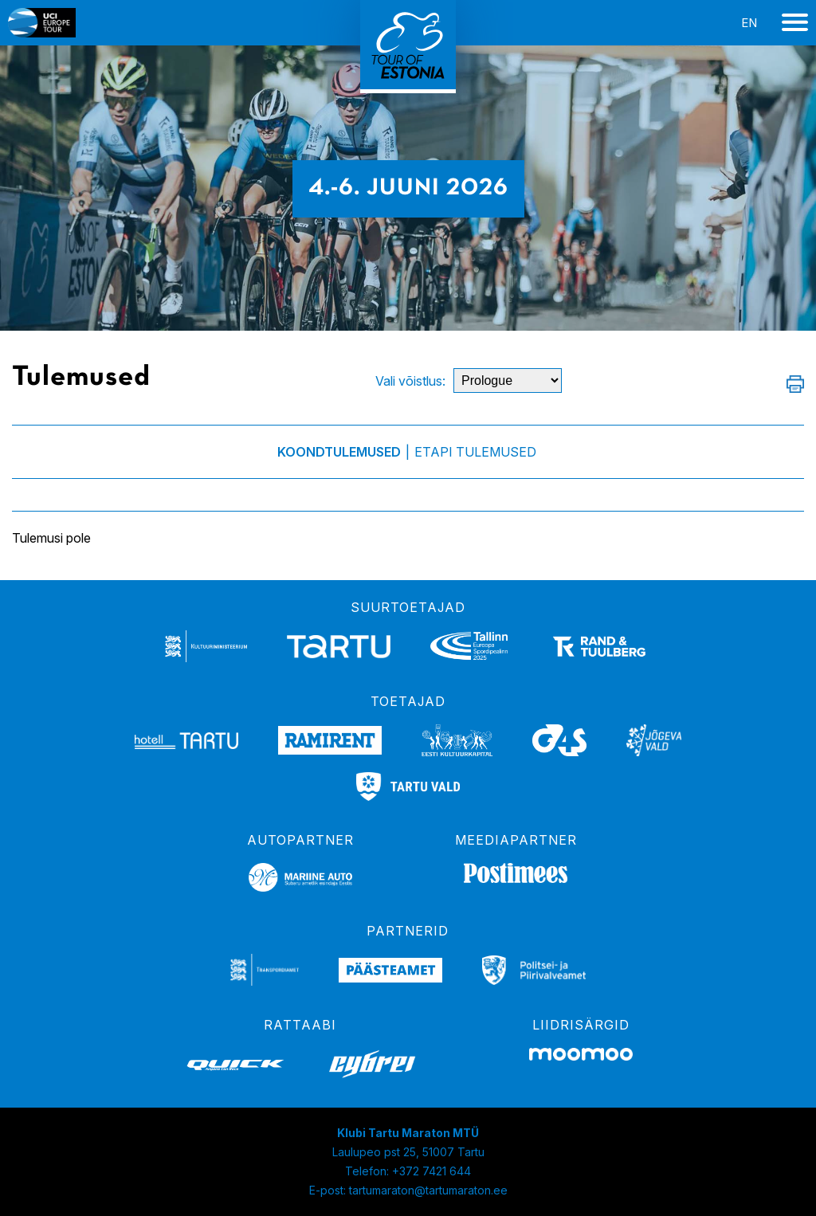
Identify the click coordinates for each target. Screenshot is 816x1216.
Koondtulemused (339, 452)
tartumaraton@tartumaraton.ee (428, 1190)
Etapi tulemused (475, 452)
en (749, 22)
